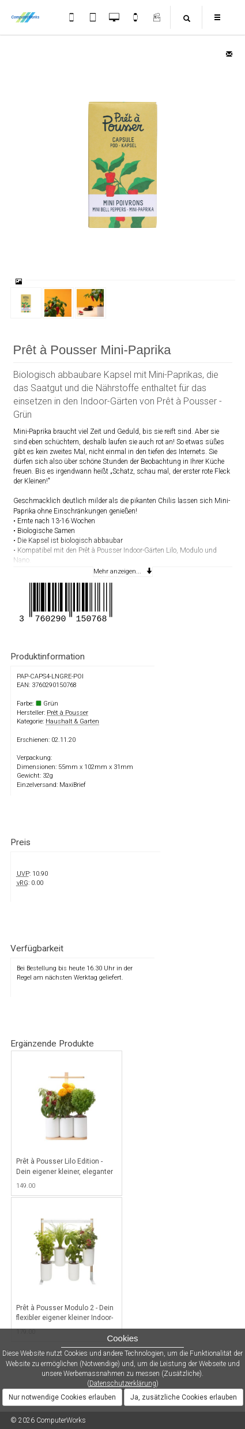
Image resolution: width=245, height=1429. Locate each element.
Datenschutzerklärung (122, 1383)
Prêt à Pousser (67, 713)
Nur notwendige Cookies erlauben (62, 1397)
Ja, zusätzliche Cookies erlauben (183, 1397)
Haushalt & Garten (72, 721)
